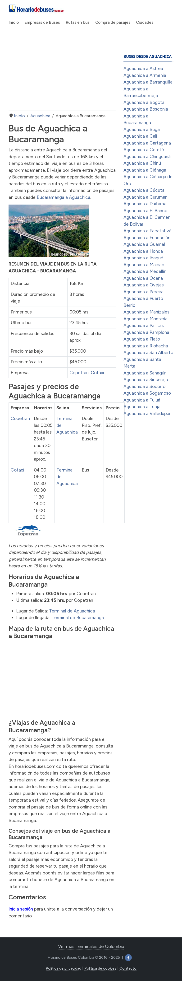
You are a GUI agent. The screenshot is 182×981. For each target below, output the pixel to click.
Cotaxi (97, 372)
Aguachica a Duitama (144, 203)
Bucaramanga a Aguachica (63, 197)
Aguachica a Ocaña (143, 278)
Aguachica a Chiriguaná (147, 156)
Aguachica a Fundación (146, 237)
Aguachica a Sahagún (145, 373)
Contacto (127, 968)
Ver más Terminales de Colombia (91, 946)
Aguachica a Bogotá (143, 102)
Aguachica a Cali (140, 136)
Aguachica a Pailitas (143, 325)
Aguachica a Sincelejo (145, 379)
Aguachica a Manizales (146, 312)
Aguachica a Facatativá (147, 231)
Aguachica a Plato (141, 339)
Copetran (79, 372)
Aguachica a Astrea (143, 68)
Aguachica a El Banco (145, 210)
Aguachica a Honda (143, 251)
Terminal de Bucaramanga (78, 617)
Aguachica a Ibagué (143, 258)
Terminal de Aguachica (72, 611)
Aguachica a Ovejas (143, 285)
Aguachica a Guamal (144, 244)
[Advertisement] (62, 73)
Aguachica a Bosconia (145, 109)
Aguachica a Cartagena (147, 143)
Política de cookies (100, 968)
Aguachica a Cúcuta (143, 190)
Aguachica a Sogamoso (147, 393)
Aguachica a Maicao (143, 264)
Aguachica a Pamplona (146, 332)
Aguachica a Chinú (142, 163)
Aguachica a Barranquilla (148, 82)
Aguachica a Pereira (143, 291)
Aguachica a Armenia (144, 75)
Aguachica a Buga (141, 129)
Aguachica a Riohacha (145, 346)
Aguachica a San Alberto (148, 352)
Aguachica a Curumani (145, 197)
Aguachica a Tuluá (141, 400)
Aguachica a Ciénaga (144, 170)
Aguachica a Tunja (141, 406)
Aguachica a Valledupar (147, 413)
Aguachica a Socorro (144, 386)
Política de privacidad (63, 968)
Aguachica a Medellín (144, 271)
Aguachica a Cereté (143, 149)
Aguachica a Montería (145, 319)
